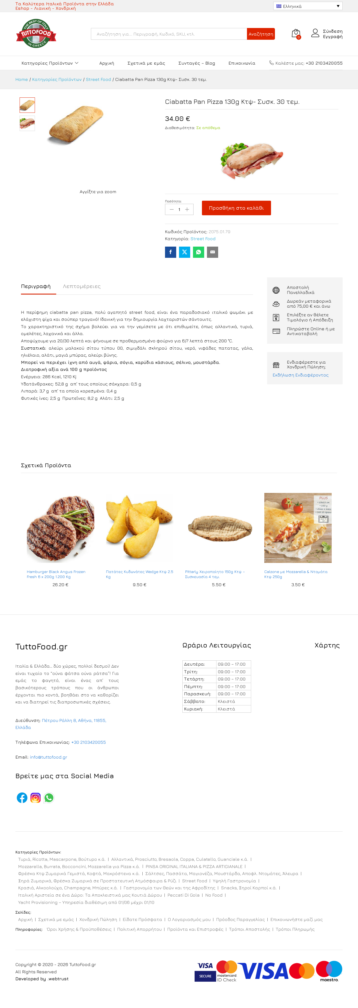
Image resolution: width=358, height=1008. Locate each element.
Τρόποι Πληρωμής (295, 929)
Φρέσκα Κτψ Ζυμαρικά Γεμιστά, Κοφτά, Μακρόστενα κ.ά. (79, 873)
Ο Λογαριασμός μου (189, 919)
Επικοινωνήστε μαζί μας (296, 919)
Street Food (203, 238)
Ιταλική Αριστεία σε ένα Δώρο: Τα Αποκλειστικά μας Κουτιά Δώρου (90, 894)
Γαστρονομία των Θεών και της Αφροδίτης (169, 887)
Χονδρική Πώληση (98, 919)
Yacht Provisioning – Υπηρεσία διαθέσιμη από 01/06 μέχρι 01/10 (86, 902)
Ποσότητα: (173, 201)
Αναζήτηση (261, 33)
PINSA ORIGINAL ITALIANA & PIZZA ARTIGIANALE (194, 866)
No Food (214, 894)
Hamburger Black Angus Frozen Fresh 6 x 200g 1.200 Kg (56, 574)
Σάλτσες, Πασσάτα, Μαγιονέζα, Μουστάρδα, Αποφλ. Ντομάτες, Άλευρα (221, 873)
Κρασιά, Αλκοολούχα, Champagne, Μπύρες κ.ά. (68, 887)
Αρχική (106, 63)
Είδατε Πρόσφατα (142, 919)
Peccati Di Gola (184, 894)
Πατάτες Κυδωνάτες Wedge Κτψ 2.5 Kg (139, 574)
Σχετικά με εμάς (146, 63)
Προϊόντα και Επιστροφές (195, 929)
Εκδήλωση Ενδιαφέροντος (301, 374)
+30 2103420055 (88, 742)
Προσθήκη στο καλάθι (236, 208)
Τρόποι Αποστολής (249, 929)
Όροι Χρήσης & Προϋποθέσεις (79, 929)
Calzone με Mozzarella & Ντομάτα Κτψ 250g (296, 574)
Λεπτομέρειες (82, 286)
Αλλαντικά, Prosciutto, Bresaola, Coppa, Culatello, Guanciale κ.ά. (179, 859)
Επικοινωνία (242, 63)
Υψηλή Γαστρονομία (234, 880)
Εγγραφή (333, 36)
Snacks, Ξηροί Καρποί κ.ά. (249, 887)
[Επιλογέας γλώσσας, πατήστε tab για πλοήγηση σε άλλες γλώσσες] (308, 6)
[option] (60, 543)
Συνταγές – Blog (196, 63)
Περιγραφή (36, 286)
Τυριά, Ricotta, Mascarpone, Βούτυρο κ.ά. (62, 859)
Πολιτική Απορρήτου (139, 929)
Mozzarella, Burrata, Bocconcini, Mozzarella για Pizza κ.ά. (79, 866)
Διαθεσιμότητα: (180, 127)
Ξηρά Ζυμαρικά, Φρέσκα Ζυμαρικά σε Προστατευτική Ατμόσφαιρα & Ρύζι (97, 880)
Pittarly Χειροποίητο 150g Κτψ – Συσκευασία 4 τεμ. (215, 574)
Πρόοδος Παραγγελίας (240, 919)
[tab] (38, 288)
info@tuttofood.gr (48, 756)
